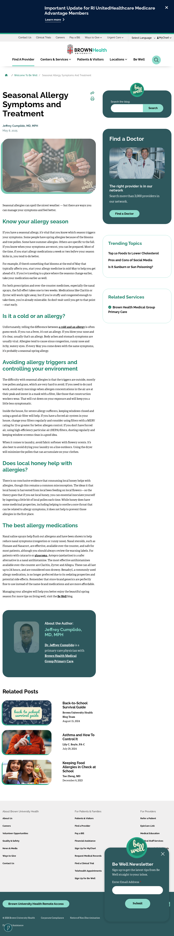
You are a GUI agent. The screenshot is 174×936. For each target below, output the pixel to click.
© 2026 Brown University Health (19, 918)
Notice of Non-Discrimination (85, 918)
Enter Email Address (125, 882)
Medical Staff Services (151, 841)
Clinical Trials (43, 37)
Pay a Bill (74, 37)
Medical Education (150, 833)
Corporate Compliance (52, 918)
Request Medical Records (88, 856)
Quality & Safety (11, 841)
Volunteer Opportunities (15, 833)
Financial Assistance (85, 841)
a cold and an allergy (72, 327)
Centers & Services (55, 59)
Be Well (139, 59)
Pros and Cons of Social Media (130, 260)
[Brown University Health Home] (6, 75)
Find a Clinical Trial (84, 863)
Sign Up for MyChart (85, 848)
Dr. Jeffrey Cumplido (59, 645)
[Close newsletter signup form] (163, 854)
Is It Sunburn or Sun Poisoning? (130, 267)
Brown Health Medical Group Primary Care (131, 309)
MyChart (164, 37)
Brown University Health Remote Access (36, 904)
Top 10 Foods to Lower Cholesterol (133, 253)
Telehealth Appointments (88, 871)
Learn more (55, 19)
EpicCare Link (147, 826)
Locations (118, 59)
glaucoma (41, 555)
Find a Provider (82, 826)
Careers (60, 37)
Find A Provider (23, 59)
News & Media (10, 848)
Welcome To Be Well (25, 75)
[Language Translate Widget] (142, 37)
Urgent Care (115, 37)
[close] (167, 7)
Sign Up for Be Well (85, 878)
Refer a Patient (148, 818)
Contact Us (24, 37)
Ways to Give (93, 37)
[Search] (156, 60)
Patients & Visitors (90, 59)
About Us (7, 818)
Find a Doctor (124, 213)
